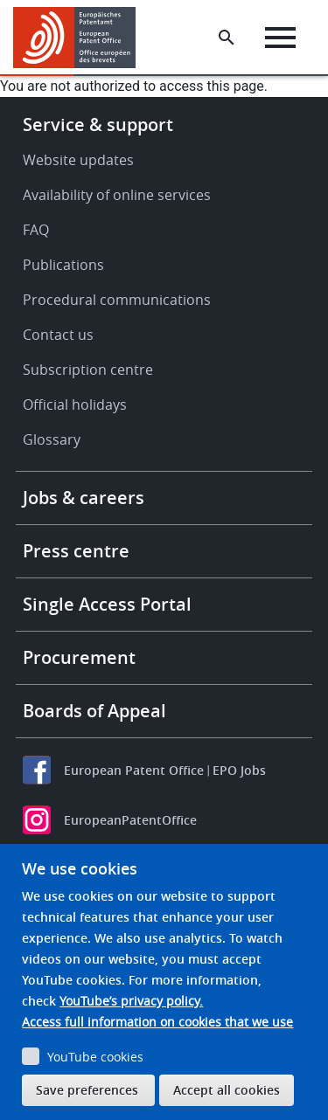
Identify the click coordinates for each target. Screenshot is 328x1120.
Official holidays (75, 404)
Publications (63, 264)
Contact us (58, 334)
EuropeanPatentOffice (130, 820)
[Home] (81, 37)
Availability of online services (117, 194)
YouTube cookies (95, 1056)
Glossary (51, 439)
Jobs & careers (83, 497)
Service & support (98, 124)
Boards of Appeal (94, 710)
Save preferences (87, 1090)
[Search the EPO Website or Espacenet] (226, 37)
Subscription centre (88, 369)
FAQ (36, 229)
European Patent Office (134, 770)
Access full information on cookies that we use (157, 1021)
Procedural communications (117, 299)
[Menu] (280, 37)
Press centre (76, 551)
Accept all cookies (226, 1090)
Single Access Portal (107, 604)
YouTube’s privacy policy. (131, 1000)
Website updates (78, 159)
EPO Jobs (239, 770)
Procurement (79, 657)
